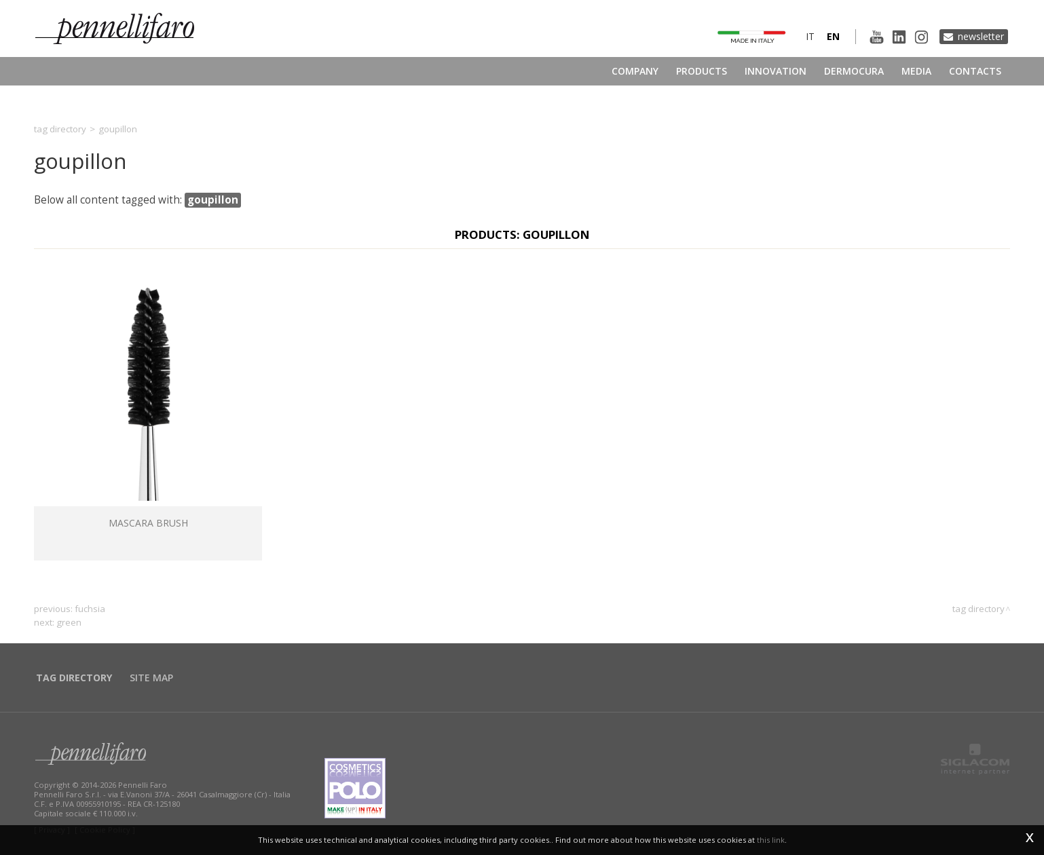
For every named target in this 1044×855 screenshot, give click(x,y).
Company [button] (635, 70)
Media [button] (916, 70)
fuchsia (90, 609)
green (68, 622)
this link (771, 840)
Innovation (775, 70)
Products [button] (701, 70)
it (810, 36)
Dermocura (854, 70)
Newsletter (981, 36)
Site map (151, 677)
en (833, 36)
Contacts (975, 70)
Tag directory (60, 129)
